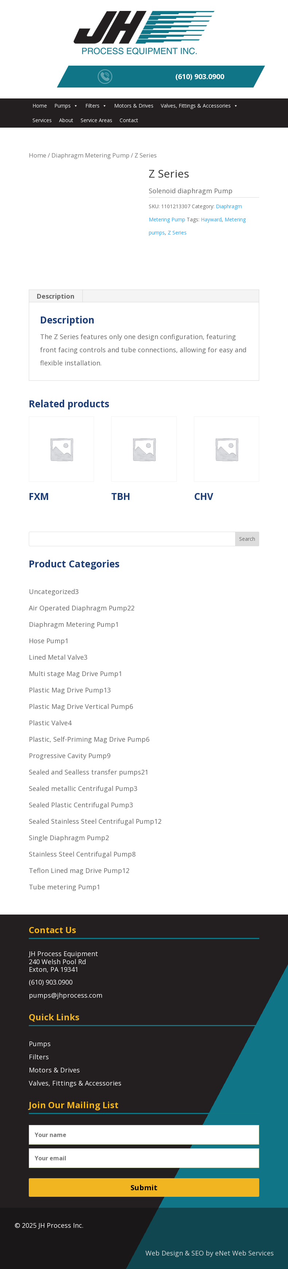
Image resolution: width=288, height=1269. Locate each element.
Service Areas (96, 120)
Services (42, 120)
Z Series (177, 232)
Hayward (211, 219)
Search (247, 538)
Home (39, 105)
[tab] (55, 296)
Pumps (66, 105)
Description (55, 296)
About (66, 120)
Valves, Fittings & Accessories (199, 105)
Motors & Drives (133, 105)
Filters (96, 105)
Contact (129, 120)
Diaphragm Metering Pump (90, 155)
